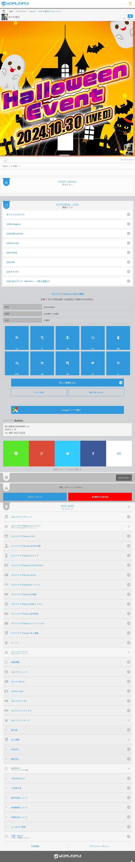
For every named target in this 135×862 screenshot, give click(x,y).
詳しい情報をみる (67, 382)
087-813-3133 (17, 432)
